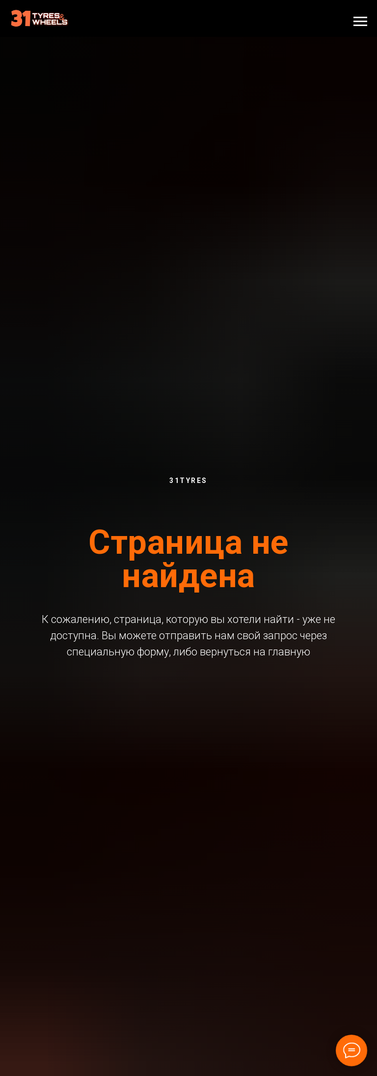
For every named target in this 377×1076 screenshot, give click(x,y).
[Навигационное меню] (360, 22)
